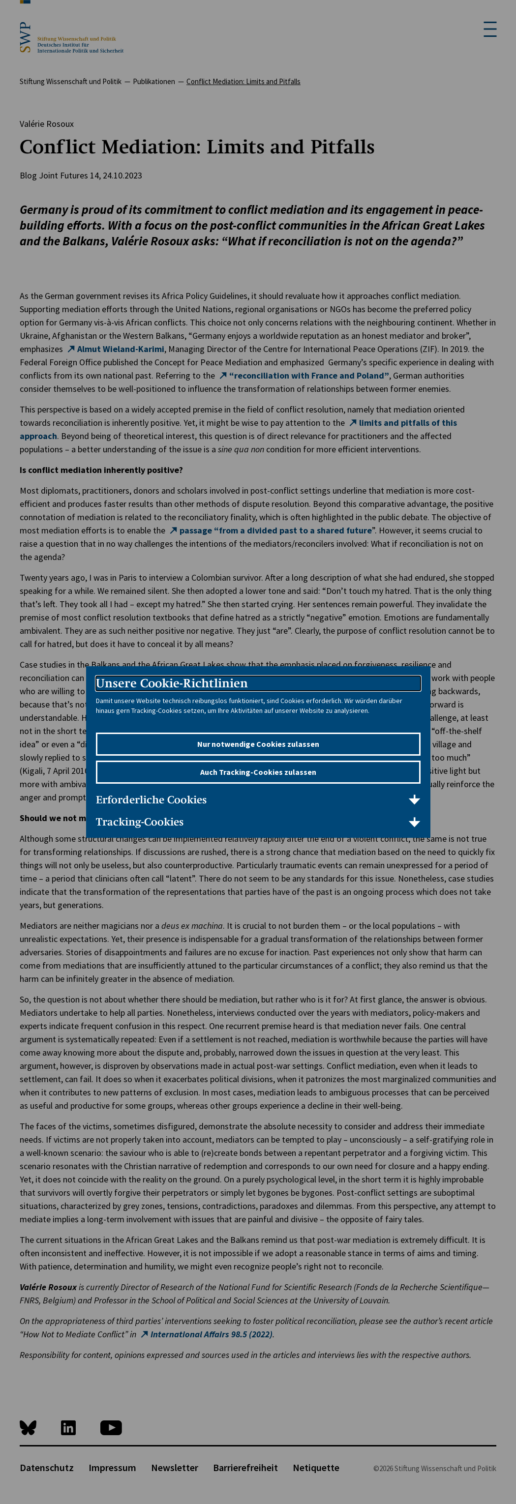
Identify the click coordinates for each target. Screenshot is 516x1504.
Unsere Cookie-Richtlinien (172, 683)
